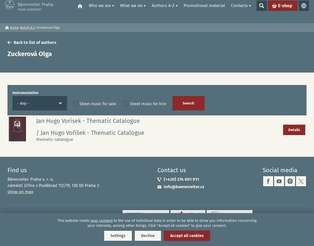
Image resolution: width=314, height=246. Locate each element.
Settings (118, 235)
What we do (131, 11)
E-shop (285, 11)
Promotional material (204, 11)
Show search (261, 11)
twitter (301, 181)
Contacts (239, 11)
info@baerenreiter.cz (184, 186)
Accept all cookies (187, 235)
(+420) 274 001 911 (181, 179)
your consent (101, 220)
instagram (290, 181)
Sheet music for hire (148, 103)
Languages (304, 11)
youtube (279, 181)
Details (294, 130)
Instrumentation (25, 93)
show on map (20, 191)
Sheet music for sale (97, 103)
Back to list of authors (35, 42)
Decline (148, 235)
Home (80, 11)
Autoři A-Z (27, 27)
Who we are (100, 11)
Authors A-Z (163, 11)
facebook (268, 181)
